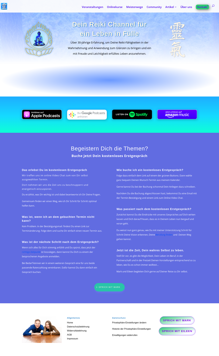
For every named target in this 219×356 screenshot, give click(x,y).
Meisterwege (134, 7)
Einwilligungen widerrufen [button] (124, 335)
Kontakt (202, 7)
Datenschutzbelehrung (78, 326)
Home (70, 322)
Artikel (169, 7)
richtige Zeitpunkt (31, 252)
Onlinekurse (114, 7)
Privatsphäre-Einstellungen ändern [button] (129, 322)
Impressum (72, 338)
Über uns (186, 7)
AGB (69, 335)
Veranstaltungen (92, 7)
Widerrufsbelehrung (77, 331)
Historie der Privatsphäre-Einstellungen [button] (131, 329)
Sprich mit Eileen (177, 331)
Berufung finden (164, 234)
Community (154, 7)
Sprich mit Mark (109, 287)
